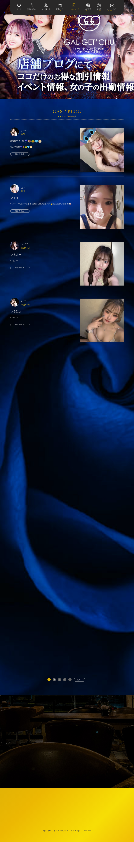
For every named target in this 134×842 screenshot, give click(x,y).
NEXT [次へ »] (78, 679)
